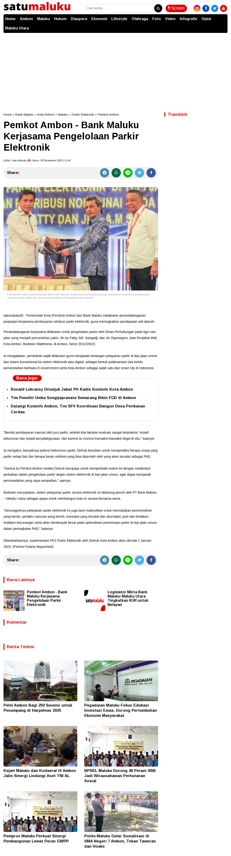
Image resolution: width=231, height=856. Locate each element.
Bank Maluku (24, 114)
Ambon (26, 19)
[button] (223, 16)
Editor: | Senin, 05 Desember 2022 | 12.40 (37, 160)
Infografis (188, 19)
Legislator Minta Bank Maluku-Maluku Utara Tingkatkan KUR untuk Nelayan (128, 598)
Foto (156, 19)
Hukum (60, 19)
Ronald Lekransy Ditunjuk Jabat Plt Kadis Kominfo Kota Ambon (72, 389)
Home (10, 19)
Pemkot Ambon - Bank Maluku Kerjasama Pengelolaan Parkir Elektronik (47, 598)
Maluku (43, 19)
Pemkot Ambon (108, 114)
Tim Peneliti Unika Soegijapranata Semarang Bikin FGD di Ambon (73, 398)
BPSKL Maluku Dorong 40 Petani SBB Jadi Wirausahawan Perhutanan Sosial (120, 775)
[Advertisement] (115, 68)
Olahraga (140, 19)
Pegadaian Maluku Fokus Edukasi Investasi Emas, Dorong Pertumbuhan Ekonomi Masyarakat (120, 710)
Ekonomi (99, 19)
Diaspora (79, 19)
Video (170, 19)
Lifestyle (119, 19)
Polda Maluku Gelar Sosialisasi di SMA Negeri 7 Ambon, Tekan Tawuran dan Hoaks (120, 841)
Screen (176, 8)
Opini (206, 19)
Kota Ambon (45, 114)
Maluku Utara (17, 28)
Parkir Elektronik (83, 114)
